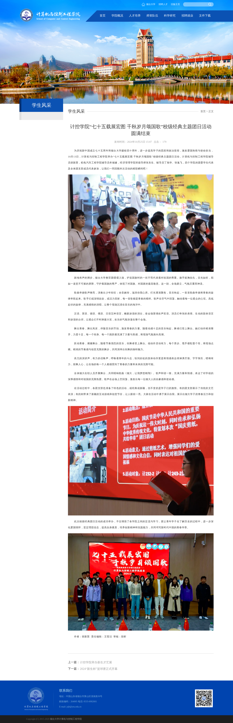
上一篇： (74, 662)
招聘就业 (187, 15)
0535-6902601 (90, 701)
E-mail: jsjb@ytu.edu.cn (70, 706)
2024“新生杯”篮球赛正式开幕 (98, 668)
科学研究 (170, 15)
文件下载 (205, 15)
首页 (102, 15)
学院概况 (117, 15)
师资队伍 (152, 15)
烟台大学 (148, 4)
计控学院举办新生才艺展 (96, 662)
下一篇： (74, 668)
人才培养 (135, 15)
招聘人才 (163, 4)
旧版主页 (175, 4)
